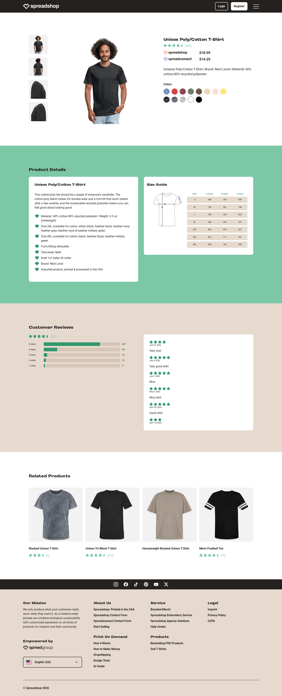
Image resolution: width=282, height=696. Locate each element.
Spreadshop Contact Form (110, 615)
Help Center (158, 626)
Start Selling (101, 626)
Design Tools (102, 660)
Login (221, 6)
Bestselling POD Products (167, 643)
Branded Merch (160, 609)
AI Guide (99, 666)
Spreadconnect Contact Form (112, 621)
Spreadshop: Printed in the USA (114, 609)
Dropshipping (102, 654)
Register (239, 6)
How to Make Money (107, 649)
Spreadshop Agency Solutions (170, 621)
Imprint (212, 609)
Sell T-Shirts (158, 649)
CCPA (211, 621)
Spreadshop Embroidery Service (171, 615)
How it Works (102, 643)
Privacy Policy (217, 615)
